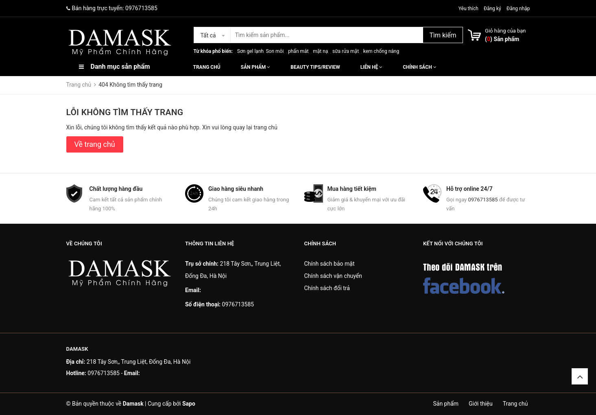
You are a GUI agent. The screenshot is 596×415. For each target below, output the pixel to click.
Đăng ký (492, 8)
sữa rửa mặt (345, 51)
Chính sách (419, 67)
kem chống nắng (381, 51)
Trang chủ (206, 67)
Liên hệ (371, 67)
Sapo (188, 403)
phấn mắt (298, 51)
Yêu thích (469, 8)
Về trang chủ (94, 144)
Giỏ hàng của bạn (505, 31)
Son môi (275, 51)
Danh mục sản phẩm (120, 66)
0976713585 (141, 8)
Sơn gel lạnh (250, 51)
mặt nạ (320, 51)
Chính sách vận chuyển (333, 276)
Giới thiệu (481, 403)
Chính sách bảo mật (329, 263)
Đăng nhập (518, 8)
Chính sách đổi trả (327, 288)
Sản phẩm (256, 67)
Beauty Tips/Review (315, 67)
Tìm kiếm (442, 35)
